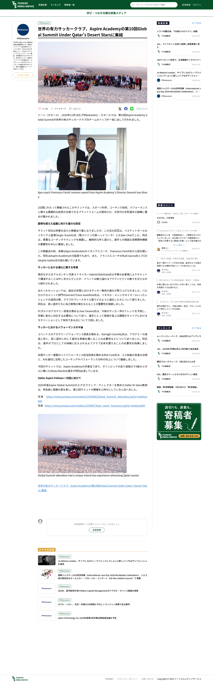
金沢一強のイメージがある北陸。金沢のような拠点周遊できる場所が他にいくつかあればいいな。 (179, 264)
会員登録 (97, 529)
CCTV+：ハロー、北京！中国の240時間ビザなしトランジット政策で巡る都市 (94, 604)
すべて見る (196, 23)
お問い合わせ (147, 678)
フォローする (23, 75)
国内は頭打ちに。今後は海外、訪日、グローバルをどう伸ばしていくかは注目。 (179, 307)
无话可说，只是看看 (165, 217)
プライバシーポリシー (127, 678)
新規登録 (186, 4)
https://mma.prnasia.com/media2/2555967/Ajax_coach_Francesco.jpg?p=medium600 (95, 405)
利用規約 (109, 678)
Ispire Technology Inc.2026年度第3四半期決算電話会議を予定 (87, 617)
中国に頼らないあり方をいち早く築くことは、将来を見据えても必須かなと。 (179, 286)
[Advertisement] (92, 502)
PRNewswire (44, 23)
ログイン (197, 4)
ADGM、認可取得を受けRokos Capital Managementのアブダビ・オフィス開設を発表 (98, 590)
